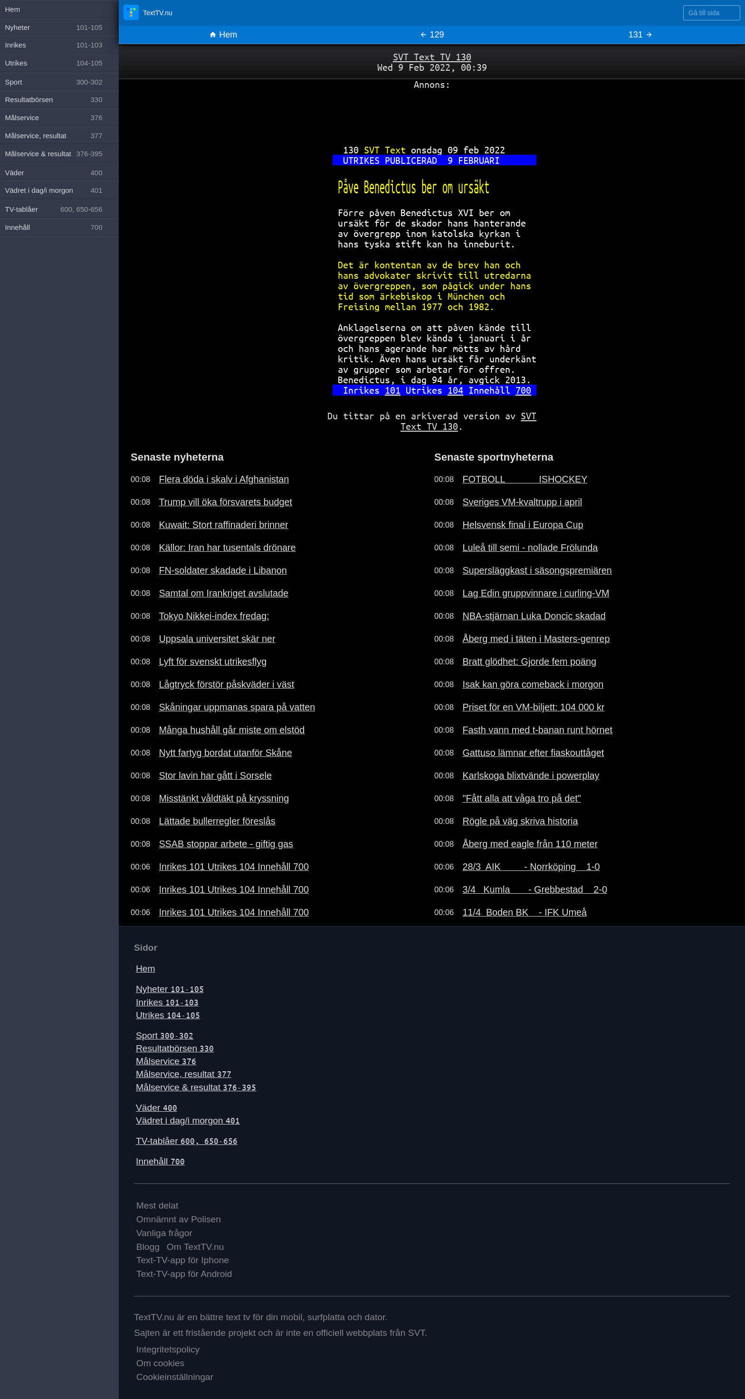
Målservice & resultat (196, 1087)
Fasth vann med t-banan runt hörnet (537, 730)
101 (393, 390)
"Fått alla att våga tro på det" (521, 798)
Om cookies (160, 1363)
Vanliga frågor (164, 1233)
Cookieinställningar (174, 1377)
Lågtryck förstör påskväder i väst (226, 684)
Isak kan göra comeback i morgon (532, 684)
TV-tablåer (187, 1141)
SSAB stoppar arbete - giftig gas (226, 844)
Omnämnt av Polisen (178, 1219)
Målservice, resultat (183, 1074)
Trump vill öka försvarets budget (225, 502)
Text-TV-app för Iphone (182, 1260)
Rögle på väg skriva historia (520, 821)
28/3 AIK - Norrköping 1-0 (531, 866)
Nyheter (170, 989)
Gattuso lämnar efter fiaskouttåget (533, 752)
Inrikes (167, 1002)
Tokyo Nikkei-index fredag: (214, 616)
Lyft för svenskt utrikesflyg (213, 661)
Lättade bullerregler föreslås (217, 821)
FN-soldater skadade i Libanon (223, 570)
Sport (164, 1035)
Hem (223, 34)
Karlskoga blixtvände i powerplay (530, 775)
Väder (156, 1108)
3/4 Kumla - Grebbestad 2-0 (534, 889)
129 (432, 34)
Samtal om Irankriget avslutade (223, 593)
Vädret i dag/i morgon (188, 1120)
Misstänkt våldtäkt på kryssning (224, 798)
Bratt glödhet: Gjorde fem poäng (529, 661)
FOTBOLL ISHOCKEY (524, 479)
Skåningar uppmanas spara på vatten (237, 707)
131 (641, 34)
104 (455, 390)
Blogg (148, 1247)
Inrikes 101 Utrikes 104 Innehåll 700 (234, 866)
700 (523, 390)
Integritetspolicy (168, 1349)
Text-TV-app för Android (184, 1274)
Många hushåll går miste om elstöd (232, 730)
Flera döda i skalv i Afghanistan (224, 479)
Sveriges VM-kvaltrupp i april (522, 502)
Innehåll (160, 1161)
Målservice (166, 1061)
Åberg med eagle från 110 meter (530, 844)
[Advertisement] (432, 113)
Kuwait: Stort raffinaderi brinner (223, 525)
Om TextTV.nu (195, 1247)
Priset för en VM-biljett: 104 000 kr (533, 707)
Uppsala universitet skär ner (217, 638)
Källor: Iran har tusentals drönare (227, 547)
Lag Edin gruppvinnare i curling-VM (535, 593)
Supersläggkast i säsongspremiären (536, 570)
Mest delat (157, 1205)
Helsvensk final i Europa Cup (522, 525)
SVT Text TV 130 (432, 56)
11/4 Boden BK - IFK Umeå (524, 912)
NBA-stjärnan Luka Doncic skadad (533, 616)
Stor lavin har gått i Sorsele (215, 775)
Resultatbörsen (175, 1048)
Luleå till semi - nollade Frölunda (530, 547)
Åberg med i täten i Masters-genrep (536, 638)
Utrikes (168, 1015)
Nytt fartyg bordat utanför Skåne (225, 752)
